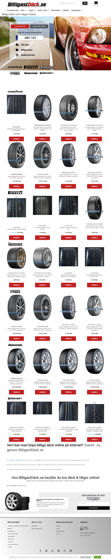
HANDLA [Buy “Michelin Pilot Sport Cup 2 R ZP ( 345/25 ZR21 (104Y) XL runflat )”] (16, 286)
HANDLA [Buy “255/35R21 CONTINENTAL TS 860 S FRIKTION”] (16, 440)
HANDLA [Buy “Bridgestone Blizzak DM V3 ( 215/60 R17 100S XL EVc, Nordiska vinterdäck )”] (16, 393)
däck (12, 460)
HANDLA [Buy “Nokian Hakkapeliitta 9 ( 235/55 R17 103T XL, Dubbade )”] (16, 187)
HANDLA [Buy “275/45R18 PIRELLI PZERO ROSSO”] (42, 238)
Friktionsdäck (65, 173)
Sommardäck (16, 127)
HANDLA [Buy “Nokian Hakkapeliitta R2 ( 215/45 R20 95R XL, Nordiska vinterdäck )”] (68, 187)
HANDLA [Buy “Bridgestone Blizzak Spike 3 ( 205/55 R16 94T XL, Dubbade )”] (68, 393)
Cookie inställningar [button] (86, 557)
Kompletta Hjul (13, 10)
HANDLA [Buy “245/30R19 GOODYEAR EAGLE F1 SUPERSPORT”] (16, 139)
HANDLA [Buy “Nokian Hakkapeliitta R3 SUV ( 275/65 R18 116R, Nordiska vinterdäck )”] (94, 187)
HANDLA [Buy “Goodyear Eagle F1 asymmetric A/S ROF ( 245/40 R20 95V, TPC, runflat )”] (42, 139)
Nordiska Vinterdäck (16, 379)
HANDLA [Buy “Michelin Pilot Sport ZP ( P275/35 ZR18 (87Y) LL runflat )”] (42, 286)
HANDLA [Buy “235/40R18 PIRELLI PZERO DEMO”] (16, 238)
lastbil (38, 460)
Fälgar (32, 10)
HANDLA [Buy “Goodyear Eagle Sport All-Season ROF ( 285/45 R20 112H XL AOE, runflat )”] (68, 139)
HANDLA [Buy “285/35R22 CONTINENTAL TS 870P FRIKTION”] (42, 440)
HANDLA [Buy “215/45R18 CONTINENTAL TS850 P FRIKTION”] (68, 440)
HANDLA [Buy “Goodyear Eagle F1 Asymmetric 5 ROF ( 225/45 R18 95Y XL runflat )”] (94, 139)
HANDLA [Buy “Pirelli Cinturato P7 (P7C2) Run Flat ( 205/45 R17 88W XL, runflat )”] (94, 238)
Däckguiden (76, 10)
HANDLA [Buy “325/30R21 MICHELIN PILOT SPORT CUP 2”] (94, 286)
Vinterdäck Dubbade (16, 175)
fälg (17, 460)
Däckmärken (55, 10)
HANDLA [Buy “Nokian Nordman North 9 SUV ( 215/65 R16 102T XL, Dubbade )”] (42, 187)
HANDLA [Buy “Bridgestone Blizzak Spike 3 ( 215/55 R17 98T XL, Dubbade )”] (42, 393)
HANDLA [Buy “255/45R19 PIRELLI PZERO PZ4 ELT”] (68, 238)
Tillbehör (65, 10)
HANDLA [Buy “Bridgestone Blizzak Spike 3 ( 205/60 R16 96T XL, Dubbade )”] (94, 393)
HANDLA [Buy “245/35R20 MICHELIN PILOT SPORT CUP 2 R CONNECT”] (68, 286)
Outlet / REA (43, 10)
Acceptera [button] (97, 557)
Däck (23, 10)
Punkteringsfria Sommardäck (42, 125)
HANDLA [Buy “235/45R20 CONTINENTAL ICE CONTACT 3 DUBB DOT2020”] (94, 440)
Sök (85, 3)
